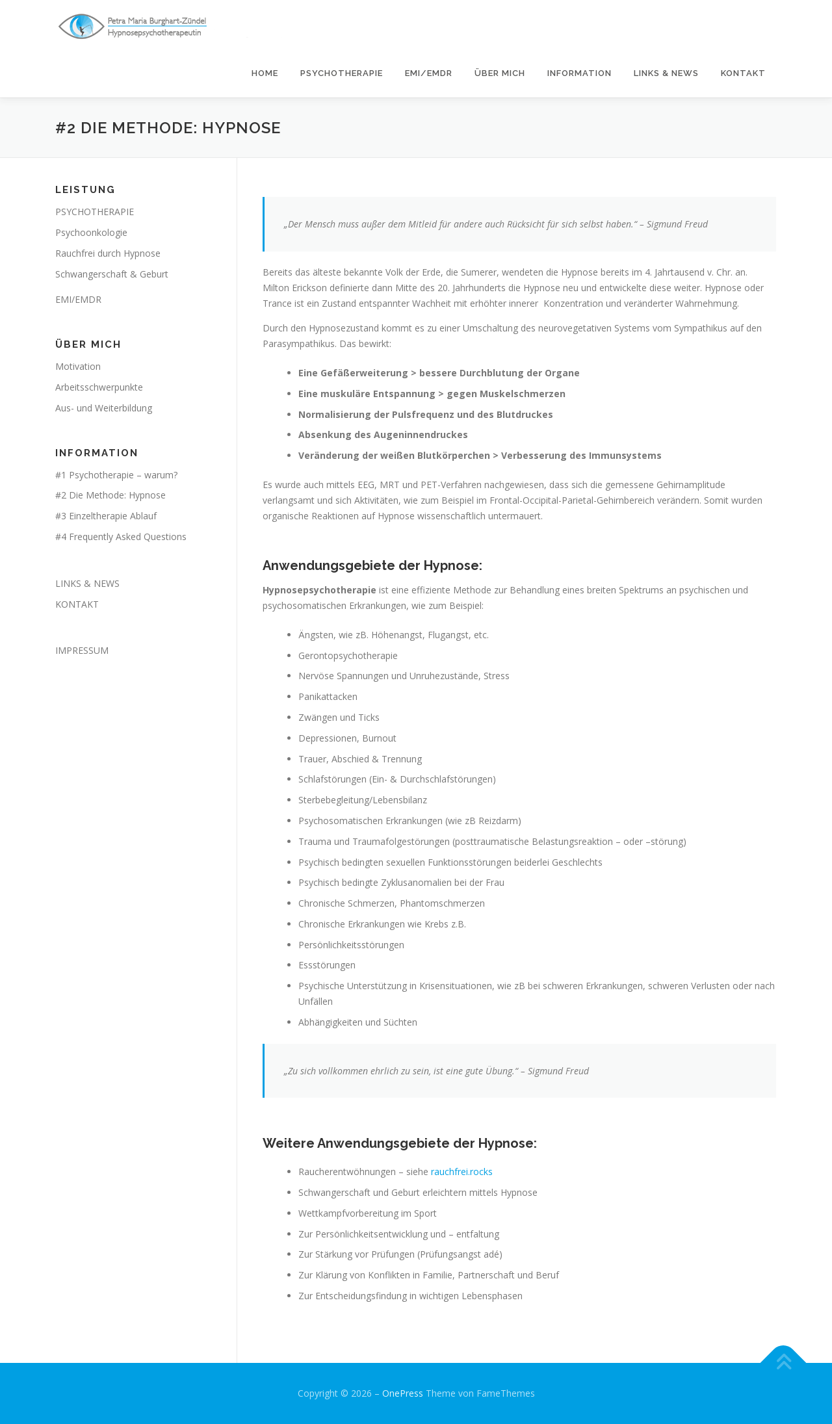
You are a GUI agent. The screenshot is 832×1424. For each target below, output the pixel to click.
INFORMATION (579, 73)
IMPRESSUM (82, 650)
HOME (265, 73)
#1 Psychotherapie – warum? (116, 475)
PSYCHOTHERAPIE (341, 73)
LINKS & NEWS (666, 73)
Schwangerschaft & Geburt (111, 274)
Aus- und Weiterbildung (103, 408)
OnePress (402, 1393)
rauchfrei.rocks (462, 1171)
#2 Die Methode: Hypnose (110, 495)
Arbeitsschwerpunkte (99, 387)
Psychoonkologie (91, 232)
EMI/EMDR (428, 73)
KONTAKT (743, 73)
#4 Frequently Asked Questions (121, 536)
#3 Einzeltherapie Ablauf (106, 516)
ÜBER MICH (499, 73)
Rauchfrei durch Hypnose (108, 253)
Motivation (78, 366)
